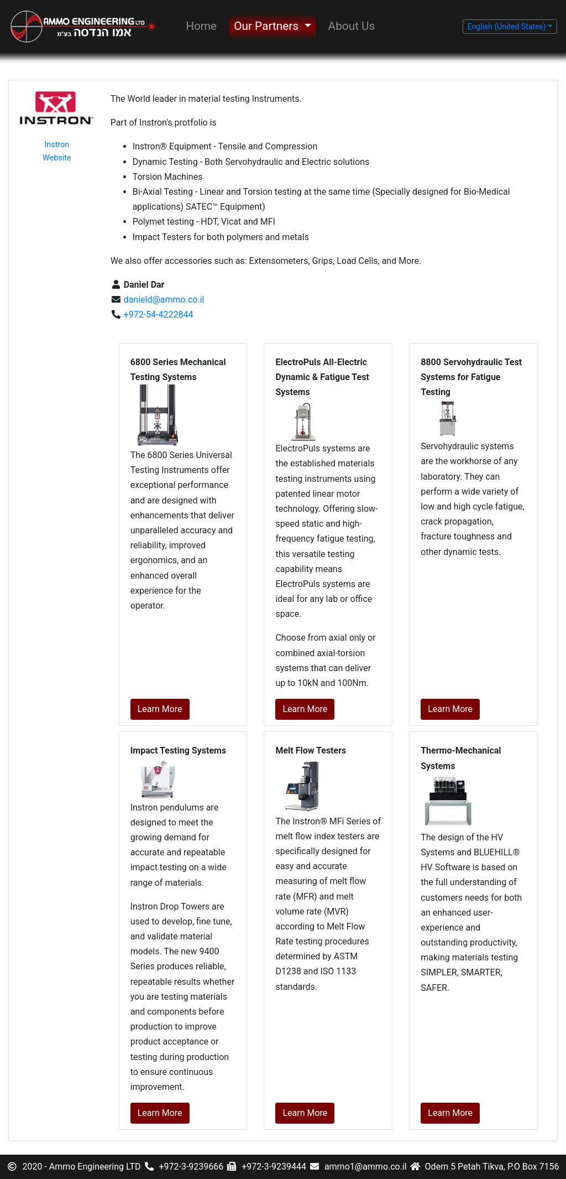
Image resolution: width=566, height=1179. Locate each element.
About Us (351, 26)
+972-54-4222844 (157, 314)
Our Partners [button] (267, 26)
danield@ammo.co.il (163, 299)
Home (201, 26)
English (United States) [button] (507, 26)
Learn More (160, 709)
